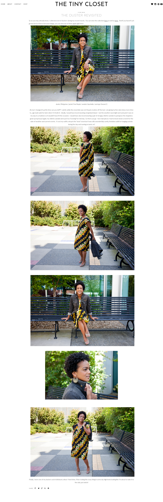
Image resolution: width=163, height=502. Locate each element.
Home (3, 4)
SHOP (25, 4)
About (9, 4)
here (106, 21)
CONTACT (17, 4)
